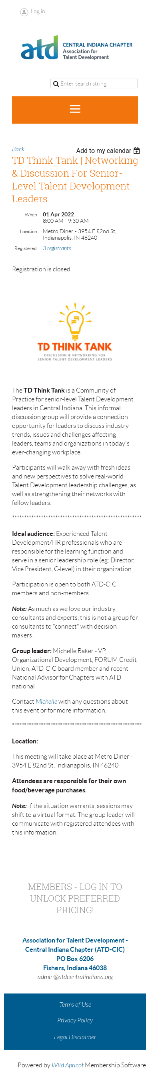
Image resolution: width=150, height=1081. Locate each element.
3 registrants (57, 248)
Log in (38, 11)
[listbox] (109, 151)
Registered (25, 248)
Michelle (46, 701)
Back (18, 149)
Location (28, 231)
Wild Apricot (68, 1065)
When (31, 214)
